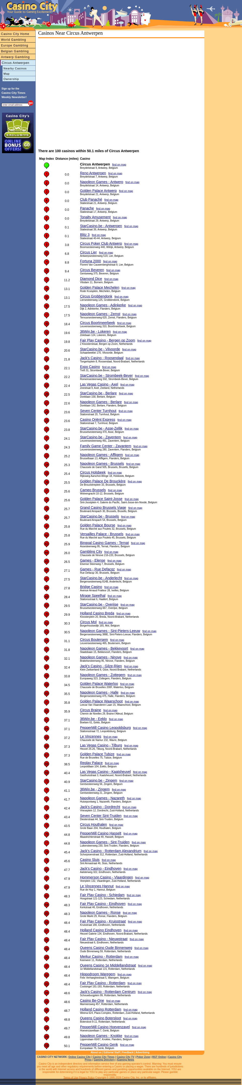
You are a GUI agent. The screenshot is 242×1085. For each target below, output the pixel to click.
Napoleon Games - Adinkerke (103, 305)
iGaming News (125, 1059)
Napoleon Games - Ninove (101, 657)
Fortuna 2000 (90, 261)
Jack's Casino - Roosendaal (102, 358)
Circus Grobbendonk (96, 296)
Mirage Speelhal (92, 596)
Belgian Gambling (15, 51)
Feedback (128, 1052)
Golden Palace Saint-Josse (101, 499)
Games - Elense (92, 560)
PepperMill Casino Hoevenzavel (105, 1027)
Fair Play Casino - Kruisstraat (103, 921)
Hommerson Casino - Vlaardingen (106, 877)
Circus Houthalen (93, 824)
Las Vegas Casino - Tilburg (101, 745)
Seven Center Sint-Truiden (101, 816)
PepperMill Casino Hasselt (100, 833)
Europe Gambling (14, 45)
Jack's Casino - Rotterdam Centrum (108, 992)
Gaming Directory (104, 1059)
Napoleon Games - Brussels (102, 464)
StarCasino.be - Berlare (98, 393)
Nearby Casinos (15, 68)
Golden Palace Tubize (97, 754)
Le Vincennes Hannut (97, 886)
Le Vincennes (90, 736)
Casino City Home (15, 34)
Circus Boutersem (94, 640)
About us (96, 1052)
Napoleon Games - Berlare (101, 402)
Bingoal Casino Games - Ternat (104, 543)
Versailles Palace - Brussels (102, 534)
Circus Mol (88, 622)
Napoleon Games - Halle (99, 692)
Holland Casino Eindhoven (101, 930)
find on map (119, 164)
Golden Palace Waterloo (99, 684)
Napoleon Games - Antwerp (101, 182)
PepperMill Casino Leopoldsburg (105, 728)
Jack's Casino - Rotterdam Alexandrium (111, 851)
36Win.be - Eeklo (93, 719)
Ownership (11, 78)
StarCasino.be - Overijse (99, 604)
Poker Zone (143, 1057)
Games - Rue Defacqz (97, 569)
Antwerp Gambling (15, 57)
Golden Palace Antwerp (98, 191)
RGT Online (159, 1057)
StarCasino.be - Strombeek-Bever (106, 375)
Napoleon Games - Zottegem (103, 675)
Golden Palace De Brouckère (103, 481)
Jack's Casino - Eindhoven (101, 868)
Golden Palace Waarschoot (101, 701)
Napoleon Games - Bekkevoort (104, 648)
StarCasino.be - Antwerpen (101, 226)
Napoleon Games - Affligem (101, 455)
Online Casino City (79, 1057)
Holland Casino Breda (97, 613)
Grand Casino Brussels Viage (103, 508)
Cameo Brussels (93, 490)
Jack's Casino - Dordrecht (100, 807)
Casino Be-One (92, 1000)
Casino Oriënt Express (97, 420)
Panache (87, 208)
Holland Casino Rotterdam (100, 1009)
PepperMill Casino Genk (99, 1044)
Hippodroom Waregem (97, 974)
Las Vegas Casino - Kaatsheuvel (105, 772)
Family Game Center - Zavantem (105, 446)
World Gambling (13, 39)
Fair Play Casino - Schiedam (102, 895)
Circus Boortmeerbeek (97, 323)
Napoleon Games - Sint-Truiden (105, 842)
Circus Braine (90, 710)
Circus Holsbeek (93, 472)
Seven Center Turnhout (98, 411)
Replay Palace (91, 763)
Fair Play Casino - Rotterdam (103, 983)
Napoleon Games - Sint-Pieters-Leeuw (110, 631)
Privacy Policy (86, 1077)
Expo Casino (90, 367)
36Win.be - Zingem (95, 789)
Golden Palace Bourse (97, 525)
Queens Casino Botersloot (100, 1018)
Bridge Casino (91, 587)
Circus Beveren (92, 270)
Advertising (142, 1052)
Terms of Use (71, 1077)
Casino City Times (104, 1057)
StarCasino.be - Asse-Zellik (101, 428)
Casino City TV (125, 1057)
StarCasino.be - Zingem (98, 780)
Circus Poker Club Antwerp (101, 243)
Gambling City (91, 552)
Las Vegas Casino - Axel (99, 384)
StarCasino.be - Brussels (99, 516)
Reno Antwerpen (93, 173)
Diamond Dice (91, 279)
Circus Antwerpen (15, 63)
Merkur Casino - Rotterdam (101, 956)
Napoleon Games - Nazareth (102, 798)
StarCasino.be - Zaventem (100, 437)
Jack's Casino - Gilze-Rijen (101, 666)
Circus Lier (88, 252)
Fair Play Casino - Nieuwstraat (104, 939)
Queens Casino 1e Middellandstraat (108, 965)
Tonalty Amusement (95, 217)
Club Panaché (91, 199)
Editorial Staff (112, 1052)
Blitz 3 (85, 235)
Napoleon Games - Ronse (100, 912)
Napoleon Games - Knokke (101, 1036)
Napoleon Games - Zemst (100, 314)
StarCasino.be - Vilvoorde (100, 349)
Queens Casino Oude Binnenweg (106, 948)
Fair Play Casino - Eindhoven (103, 904)
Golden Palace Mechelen (99, 287)
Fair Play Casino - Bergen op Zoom (107, 340)
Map (7, 73)
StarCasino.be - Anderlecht (101, 578)
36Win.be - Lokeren (95, 331)
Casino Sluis (90, 860)
